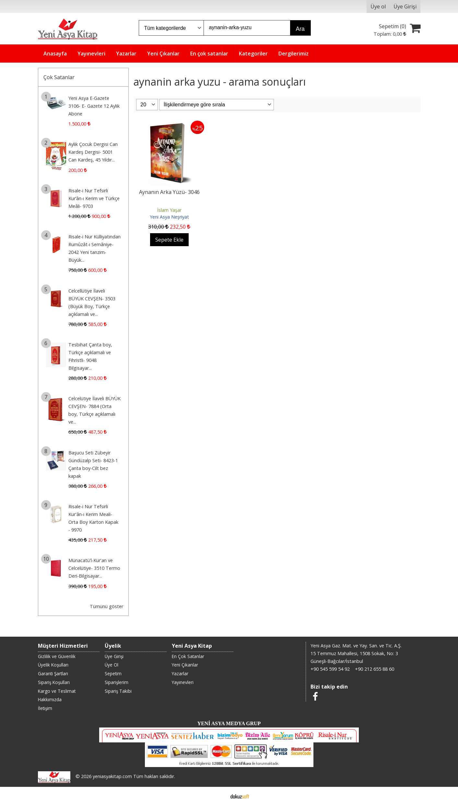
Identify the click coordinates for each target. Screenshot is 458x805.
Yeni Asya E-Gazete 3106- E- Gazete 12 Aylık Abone (94, 106)
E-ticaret (218, 795)
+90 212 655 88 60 (374, 669)
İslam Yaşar (169, 210)
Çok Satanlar (59, 77)
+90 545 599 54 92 (330, 669)
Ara (300, 29)
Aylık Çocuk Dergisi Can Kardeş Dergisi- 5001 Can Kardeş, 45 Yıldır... (93, 152)
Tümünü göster (106, 606)
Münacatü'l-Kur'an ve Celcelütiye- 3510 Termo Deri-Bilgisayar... (94, 568)
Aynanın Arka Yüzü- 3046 (169, 192)
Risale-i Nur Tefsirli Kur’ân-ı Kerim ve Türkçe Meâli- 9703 (94, 198)
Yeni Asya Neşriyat (169, 217)
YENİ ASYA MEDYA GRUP (229, 723)
